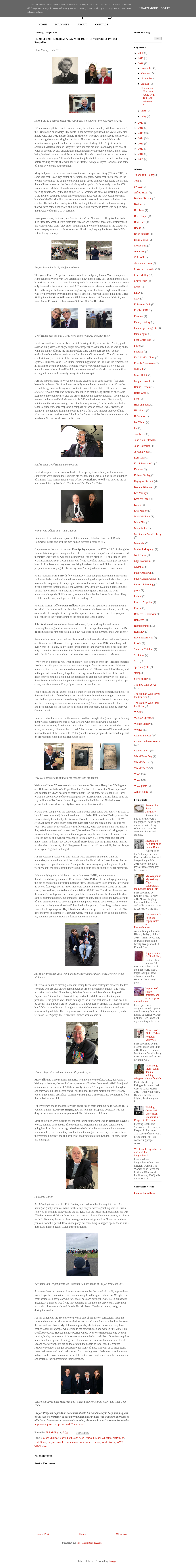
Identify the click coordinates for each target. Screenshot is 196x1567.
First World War (142, 339)
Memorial (139, 543)
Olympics (139, 566)
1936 (136, 180)
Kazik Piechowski (143, 463)
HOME (43, 24)
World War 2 (108, 1442)
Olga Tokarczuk (142, 560)
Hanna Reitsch (142, 386)
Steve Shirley (141, 678)
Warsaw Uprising (143, 717)
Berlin (137, 204)
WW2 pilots (40, 1446)
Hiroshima (139, 410)
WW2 (120, 1442)
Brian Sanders (141, 233)
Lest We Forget (142, 498)
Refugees (139, 619)
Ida (136, 428)
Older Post (121, 1534)
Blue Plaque (140, 216)
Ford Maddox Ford (144, 357)
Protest (138, 608)
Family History (142, 322)
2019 (141, 58)
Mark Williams (103, 1437)
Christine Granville (144, 269)
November (147, 68)
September (147, 78)
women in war (92, 1442)
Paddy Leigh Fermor (145, 578)
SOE (136, 661)
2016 (141, 127)
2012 (141, 148)
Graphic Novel (142, 381)
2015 (141, 133)
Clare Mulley (50, 1437)
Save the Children (143, 649)
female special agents (145, 328)
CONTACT (101, 24)
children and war (143, 263)
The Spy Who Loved (145, 684)
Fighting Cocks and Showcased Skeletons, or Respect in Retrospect (146, 1114)
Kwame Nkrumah (143, 487)
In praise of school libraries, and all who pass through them (146, 995)
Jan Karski (139, 434)
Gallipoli (139, 369)
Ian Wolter (139, 422)
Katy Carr (139, 457)
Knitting (138, 469)
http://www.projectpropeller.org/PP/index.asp (58, 1424)
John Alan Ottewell (83, 1437)
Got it (165, 8)
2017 (141, 122)
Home (82, 1534)
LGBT (137, 504)
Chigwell (139, 257)
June (144, 110)
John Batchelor (142, 445)
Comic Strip (140, 280)
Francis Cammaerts (144, 363)
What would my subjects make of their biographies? (147, 1152)
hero (136, 398)
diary (137, 298)
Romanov (139, 631)
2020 (141, 53)
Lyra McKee (141, 510)
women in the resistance (147, 741)
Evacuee (138, 316)
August (145, 83)
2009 (141, 159)
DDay (137, 292)
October (146, 73)
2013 (141, 143)
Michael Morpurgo (144, 549)
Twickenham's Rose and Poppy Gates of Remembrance (147, 921)
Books (137, 227)
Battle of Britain (142, 198)
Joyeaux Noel (141, 451)
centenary (139, 251)
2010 (141, 153)
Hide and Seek (142, 404)
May (144, 116)
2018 (141, 63)
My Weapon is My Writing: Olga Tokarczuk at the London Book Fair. (147, 882)
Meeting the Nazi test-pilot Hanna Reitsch (153, 843)
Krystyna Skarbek (143, 481)
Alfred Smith (141, 192)
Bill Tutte (139, 210)
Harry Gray (140, 392)
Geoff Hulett (65, 1437)
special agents (141, 666)
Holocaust (139, 416)
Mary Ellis (118, 1437)
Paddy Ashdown (143, 572)
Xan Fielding (141, 791)
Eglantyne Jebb (142, 304)
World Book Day (143, 756)
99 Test (138, 186)
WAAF (138, 711)
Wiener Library (142, 723)
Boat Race (139, 221)
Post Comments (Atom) (89, 1542)
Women (138, 729)
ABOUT (82, 24)
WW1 (137, 774)
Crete (137, 286)
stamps (138, 672)
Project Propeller (57, 1442)
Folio (137, 345)
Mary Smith (140, 528)
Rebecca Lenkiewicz (145, 613)
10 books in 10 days (144, 174)
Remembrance (142, 625)
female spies (140, 333)
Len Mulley (140, 492)
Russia (137, 643)
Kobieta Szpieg (142, 475)
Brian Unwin (141, 239)
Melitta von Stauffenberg (147, 534)
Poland (138, 596)
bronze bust (140, 245)
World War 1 (141, 762)
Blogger (113, 1561)
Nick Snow (40, 1442)
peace (137, 590)
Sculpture (139, 655)
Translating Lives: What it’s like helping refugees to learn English (147, 1072)
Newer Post (42, 1534)
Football (138, 351)
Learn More (148, 8)
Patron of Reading (144, 584)
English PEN (141, 310)
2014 (141, 138)
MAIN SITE (62, 24)
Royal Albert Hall (143, 637)
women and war (75, 1442)
